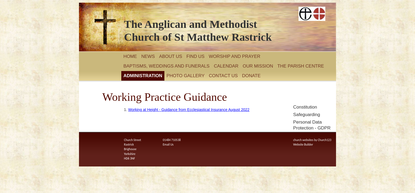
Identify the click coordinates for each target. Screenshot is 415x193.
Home (130, 56)
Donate (251, 75)
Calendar (226, 66)
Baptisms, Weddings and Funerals (166, 66)
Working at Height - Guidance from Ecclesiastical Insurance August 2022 (189, 109)
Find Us (195, 56)
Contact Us (223, 75)
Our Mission (258, 66)
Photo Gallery (186, 75)
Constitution (305, 107)
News (148, 56)
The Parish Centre (300, 66)
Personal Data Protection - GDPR (312, 125)
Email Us (168, 144)
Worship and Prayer (235, 56)
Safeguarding (306, 114)
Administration (142, 75)
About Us (170, 56)
